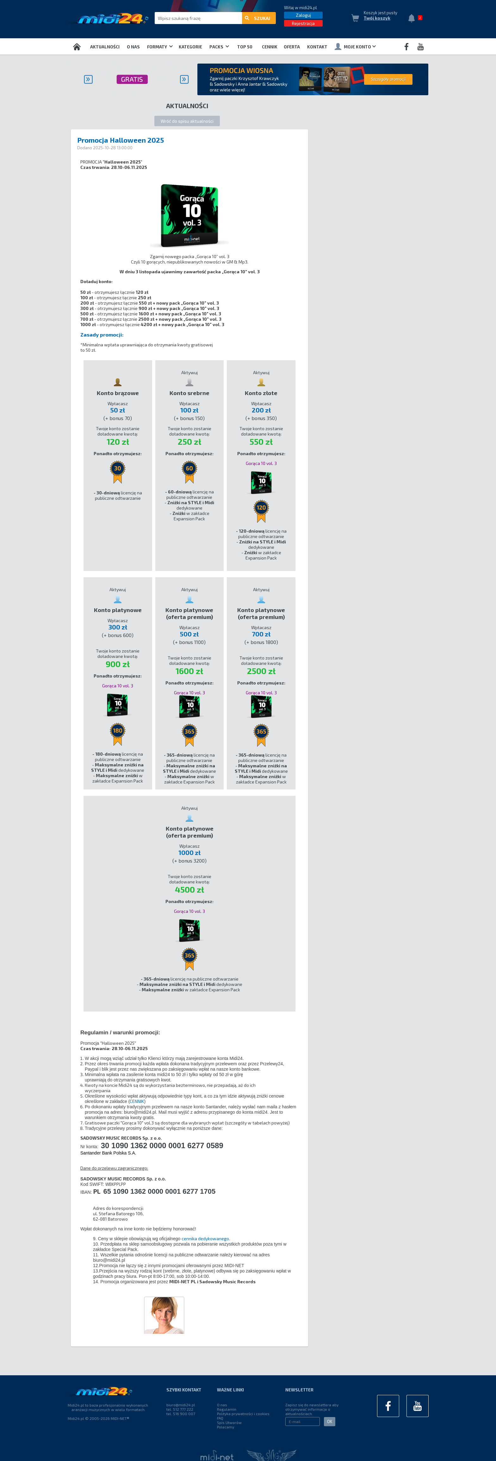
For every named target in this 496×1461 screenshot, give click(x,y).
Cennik (269, 46)
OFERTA (292, 46)
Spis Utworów (229, 1422)
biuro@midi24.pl (180, 1404)
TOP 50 (244, 46)
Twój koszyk (377, 18)
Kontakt (317, 46)
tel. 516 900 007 (180, 1413)
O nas (133, 46)
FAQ (220, 1418)
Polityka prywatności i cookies (243, 1413)
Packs (219, 46)
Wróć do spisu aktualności (187, 121)
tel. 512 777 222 (179, 1409)
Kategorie (190, 46)
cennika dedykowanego (205, 1238)
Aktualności (105, 46)
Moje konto (355, 46)
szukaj (257, 18)
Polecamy (225, 1427)
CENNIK (137, 1101)
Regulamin (226, 1409)
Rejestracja (303, 23)
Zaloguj (303, 15)
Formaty (160, 46)
